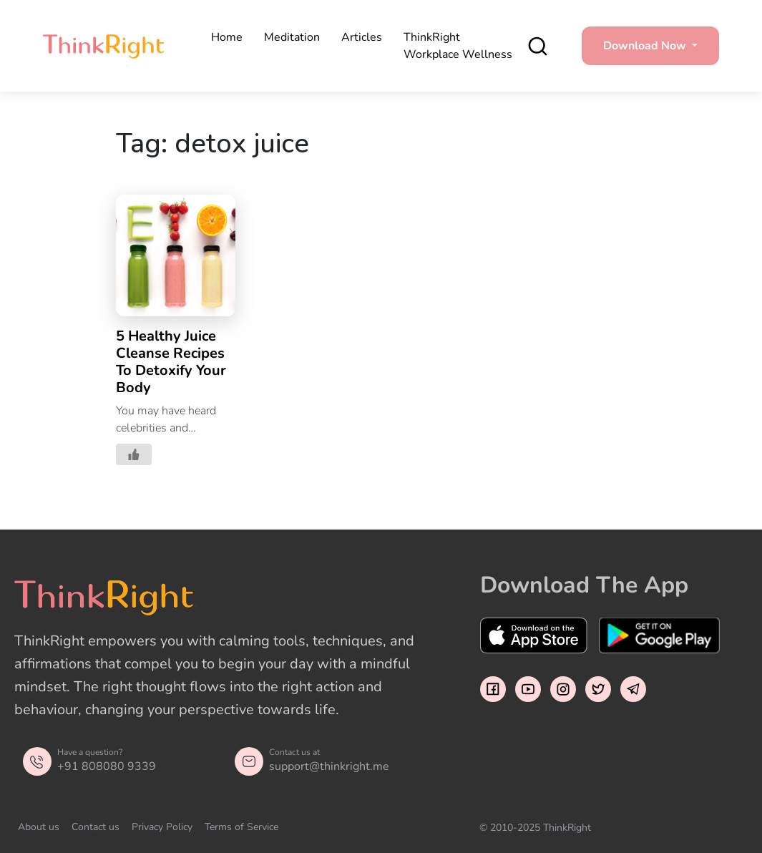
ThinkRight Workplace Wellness (458, 45)
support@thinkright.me (329, 766)
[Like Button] (134, 454)
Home (227, 37)
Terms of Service (241, 827)
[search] (537, 46)
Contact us (95, 827)
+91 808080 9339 (106, 766)
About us (38, 827)
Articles (361, 37)
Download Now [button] (646, 46)
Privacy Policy (162, 827)
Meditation (292, 37)
